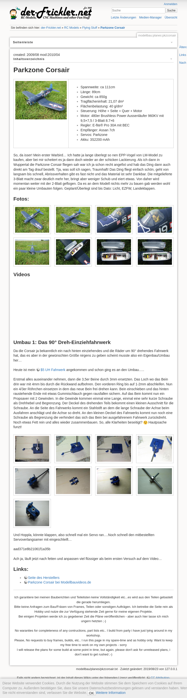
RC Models (71, 27)
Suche (171, 10)
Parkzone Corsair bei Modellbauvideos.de (59, 582)
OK (91, 693)
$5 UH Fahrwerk (52, 370)
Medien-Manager (150, 17)
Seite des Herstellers (43, 578)
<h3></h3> (66, 310)
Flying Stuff (89, 27)
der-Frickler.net (51, 27)
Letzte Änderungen (123, 17)
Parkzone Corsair (112, 27)
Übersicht (171, 17)
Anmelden (170, 4)
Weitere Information (111, 693)
